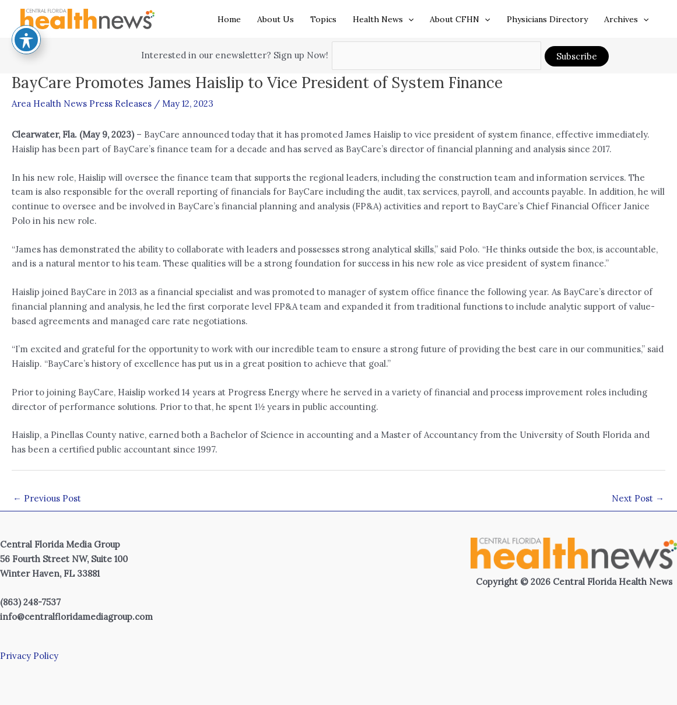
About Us (275, 19)
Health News (383, 19)
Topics (323, 19)
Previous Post (47, 498)
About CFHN (460, 19)
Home (229, 19)
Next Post (638, 498)
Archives (626, 19)
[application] (408, 19)
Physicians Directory (547, 19)
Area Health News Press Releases (82, 103)
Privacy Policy (29, 655)
